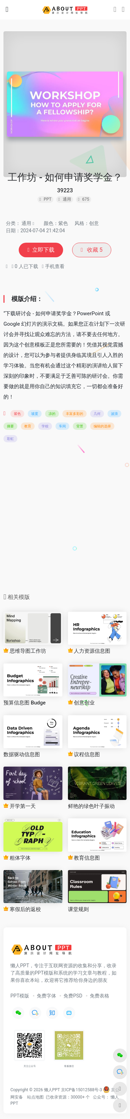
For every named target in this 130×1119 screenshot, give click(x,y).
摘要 (10, 426)
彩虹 (10, 439)
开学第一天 (19, 806)
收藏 (92, 250)
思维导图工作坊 (24, 651)
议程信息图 (84, 754)
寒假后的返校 (22, 909)
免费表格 (99, 996)
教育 (27, 426)
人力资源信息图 (89, 651)
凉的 (52, 414)
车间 (62, 426)
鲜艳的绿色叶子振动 (91, 806)
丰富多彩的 (74, 414)
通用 (26, 223)
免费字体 (46, 996)
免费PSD (72, 996)
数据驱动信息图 (21, 754)
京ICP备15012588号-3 (81, 1089)
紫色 (17, 414)
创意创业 (81, 703)
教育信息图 (84, 858)
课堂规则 (78, 909)
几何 (97, 414)
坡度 (34, 414)
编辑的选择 (102, 426)
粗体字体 (17, 858)
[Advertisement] (65, 520)
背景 (79, 426)
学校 (45, 426)
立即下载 (40, 250)
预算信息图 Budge (24, 703)
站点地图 (35, 1097)
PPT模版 (19, 996)
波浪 (114, 414)
